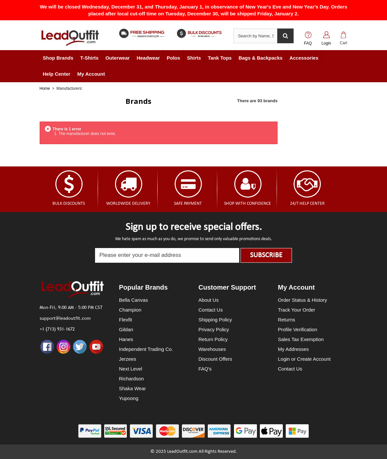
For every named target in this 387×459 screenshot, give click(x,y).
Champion (130, 310)
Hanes (126, 339)
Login (326, 43)
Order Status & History (302, 300)
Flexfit (125, 319)
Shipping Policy (215, 319)
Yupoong (128, 398)
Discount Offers (215, 359)
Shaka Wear (132, 388)
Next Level (130, 369)
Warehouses (212, 349)
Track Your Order (296, 310)
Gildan (126, 329)
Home (45, 88)
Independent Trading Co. (146, 349)
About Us (209, 300)
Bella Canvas (133, 300)
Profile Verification (297, 329)
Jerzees (127, 359)
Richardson (131, 378)
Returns (286, 319)
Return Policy (213, 339)
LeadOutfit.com (182, 451)
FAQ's (205, 369)
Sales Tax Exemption (301, 339)
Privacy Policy (214, 329)
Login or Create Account (304, 359)
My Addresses (293, 349)
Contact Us (211, 310)
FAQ (308, 43)
